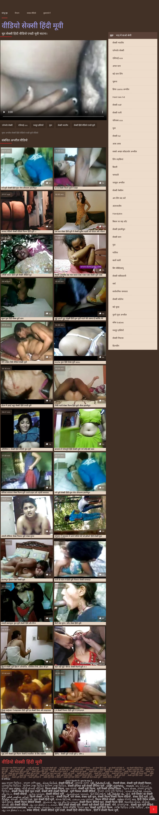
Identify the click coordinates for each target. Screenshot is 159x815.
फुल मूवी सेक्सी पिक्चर (82, 768)
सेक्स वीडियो (33, 810)
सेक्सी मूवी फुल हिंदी (47, 775)
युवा (114, 128)
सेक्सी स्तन (117, 237)
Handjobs (117, 213)
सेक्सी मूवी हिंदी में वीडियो (52, 777)
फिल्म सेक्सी (36, 796)
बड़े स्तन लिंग (118, 73)
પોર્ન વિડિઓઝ (98, 794)
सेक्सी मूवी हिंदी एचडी (135, 775)
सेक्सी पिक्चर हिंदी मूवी (40, 772)
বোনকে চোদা (82, 783)
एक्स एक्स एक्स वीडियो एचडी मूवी (13, 768)
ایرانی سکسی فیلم (17, 796)
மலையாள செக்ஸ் (83, 799)
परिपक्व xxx (118, 120)
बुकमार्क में (47, 13)
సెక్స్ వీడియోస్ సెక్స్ (101, 783)
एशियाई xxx (118, 58)
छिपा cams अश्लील (121, 89)
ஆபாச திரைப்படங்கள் (43, 804)
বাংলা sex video (11, 788)
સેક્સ (148, 807)
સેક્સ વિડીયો (50, 783)
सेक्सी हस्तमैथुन (119, 229)
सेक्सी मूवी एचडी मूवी (84, 773)
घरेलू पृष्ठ (4, 13)
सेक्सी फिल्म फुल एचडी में (59, 772)
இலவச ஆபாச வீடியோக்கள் (60, 802)
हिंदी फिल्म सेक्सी (146, 799)
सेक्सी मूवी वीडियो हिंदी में (83, 775)
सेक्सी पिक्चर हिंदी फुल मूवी (19, 772)
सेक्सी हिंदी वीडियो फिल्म (79, 810)
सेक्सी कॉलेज (118, 299)
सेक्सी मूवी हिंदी (119, 775)
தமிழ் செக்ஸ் (36, 794)
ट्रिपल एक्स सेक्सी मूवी (49, 768)
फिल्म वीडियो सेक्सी (105, 799)
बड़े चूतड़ (116, 307)
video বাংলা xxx (126, 799)
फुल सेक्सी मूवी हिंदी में (116, 768)
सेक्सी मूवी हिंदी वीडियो (71, 777)
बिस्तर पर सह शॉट (120, 221)
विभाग (17, 13)
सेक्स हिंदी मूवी (120, 770)
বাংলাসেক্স (123, 804)
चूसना (115, 81)
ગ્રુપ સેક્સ (129, 788)
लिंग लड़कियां (118, 159)
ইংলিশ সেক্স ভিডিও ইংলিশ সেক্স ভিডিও (44, 785)
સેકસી (14, 799)
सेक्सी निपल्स (118, 338)
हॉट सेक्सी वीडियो (19, 804)
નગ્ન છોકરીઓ (134, 791)
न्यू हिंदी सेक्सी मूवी (65, 768)
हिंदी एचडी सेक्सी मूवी (69, 804)
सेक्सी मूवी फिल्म (86, 788)
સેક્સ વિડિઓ (63, 799)
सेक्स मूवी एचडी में (106, 770)
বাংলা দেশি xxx (32, 783)
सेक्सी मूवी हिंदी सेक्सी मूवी (91, 777)
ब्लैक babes (118, 322)
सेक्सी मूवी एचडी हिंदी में (120, 773)
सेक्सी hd (116, 136)
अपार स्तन (117, 66)
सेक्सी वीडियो (21, 794)
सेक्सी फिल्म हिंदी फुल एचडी (134, 772)
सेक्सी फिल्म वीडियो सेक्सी (28, 802)
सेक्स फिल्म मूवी (91, 770)
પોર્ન (128, 794)
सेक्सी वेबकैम (118, 190)
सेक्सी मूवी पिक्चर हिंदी (139, 773)
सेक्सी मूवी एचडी (68, 773)
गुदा (114, 245)
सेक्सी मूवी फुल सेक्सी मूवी (28, 775)
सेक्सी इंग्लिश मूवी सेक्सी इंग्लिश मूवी (86, 785)
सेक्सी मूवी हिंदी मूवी (19, 777)
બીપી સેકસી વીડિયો (33, 788)
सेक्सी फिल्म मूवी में (95, 772)
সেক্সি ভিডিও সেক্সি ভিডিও (129, 807)
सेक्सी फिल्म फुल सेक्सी (78, 772)
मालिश (115, 252)
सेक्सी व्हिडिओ (66, 783)
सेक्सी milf (117, 105)
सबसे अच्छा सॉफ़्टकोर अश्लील (125, 151)
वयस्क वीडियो (31, 13)
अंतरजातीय (117, 206)
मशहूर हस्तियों (118, 330)
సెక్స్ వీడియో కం (115, 794)
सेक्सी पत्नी (117, 112)
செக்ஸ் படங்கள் (51, 807)
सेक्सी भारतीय (118, 42)
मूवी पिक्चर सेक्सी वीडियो (83, 791)
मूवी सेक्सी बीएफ (64, 770)
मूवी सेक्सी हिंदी (77, 770)
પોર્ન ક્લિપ (7, 802)
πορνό (130, 785)
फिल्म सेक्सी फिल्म (54, 788)
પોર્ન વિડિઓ (25, 799)
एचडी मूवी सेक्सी (33, 768)
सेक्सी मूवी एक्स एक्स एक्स (51, 773)
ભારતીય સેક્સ (132, 802)
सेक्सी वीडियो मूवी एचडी (53, 810)
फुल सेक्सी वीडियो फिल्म (135, 768)
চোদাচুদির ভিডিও (12, 785)
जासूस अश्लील (119, 182)
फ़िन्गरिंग (116, 346)
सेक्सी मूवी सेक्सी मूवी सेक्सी (96, 804)
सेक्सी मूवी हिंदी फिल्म (101, 807)
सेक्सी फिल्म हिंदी (114, 802)
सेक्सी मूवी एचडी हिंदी (101, 773)
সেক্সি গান (49, 796)
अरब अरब (117, 143)
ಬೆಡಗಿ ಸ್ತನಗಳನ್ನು (115, 785)
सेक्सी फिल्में (63, 796)
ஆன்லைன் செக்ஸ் (77, 794)
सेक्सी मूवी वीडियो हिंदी (64, 775)
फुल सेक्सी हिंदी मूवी (44, 799)
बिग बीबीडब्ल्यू (118, 268)
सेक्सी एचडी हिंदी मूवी (135, 770)
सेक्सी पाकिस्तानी (119, 276)
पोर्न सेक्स (75, 796)
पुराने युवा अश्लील (120, 314)
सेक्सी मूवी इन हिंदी (32, 773)
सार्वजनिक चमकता (120, 291)
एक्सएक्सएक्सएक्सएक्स (14, 807)
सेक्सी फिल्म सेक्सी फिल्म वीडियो (114, 796)
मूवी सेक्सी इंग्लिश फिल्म (109, 788)
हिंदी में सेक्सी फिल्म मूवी (106, 810)
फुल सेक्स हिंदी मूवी (99, 768)
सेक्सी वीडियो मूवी (55, 794)
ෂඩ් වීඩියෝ (142, 785)
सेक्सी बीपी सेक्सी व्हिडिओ (55, 791)
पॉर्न (114, 804)
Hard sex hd (119, 97)
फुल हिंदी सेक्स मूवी (32, 770)
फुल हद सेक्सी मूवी (17, 770)
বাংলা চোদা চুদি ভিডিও (110, 791)
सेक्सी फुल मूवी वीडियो (16, 773)
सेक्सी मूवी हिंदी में (35, 777)
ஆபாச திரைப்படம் (13, 810)
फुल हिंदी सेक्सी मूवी (49, 770)
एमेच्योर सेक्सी (118, 50)
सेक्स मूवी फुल (89, 796)
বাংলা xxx (83, 807)
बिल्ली (115, 167)
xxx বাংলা (71, 788)
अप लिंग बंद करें (119, 198)
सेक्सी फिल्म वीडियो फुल (113, 772)
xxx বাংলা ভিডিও (12, 783)
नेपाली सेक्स (119, 783)
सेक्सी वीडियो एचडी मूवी (111, 777)
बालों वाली (117, 260)
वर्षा (114, 283)
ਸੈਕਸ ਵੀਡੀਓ (69, 807)
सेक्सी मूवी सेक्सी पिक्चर (103, 775)
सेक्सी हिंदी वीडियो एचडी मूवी (84, 125)
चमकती (116, 175)
